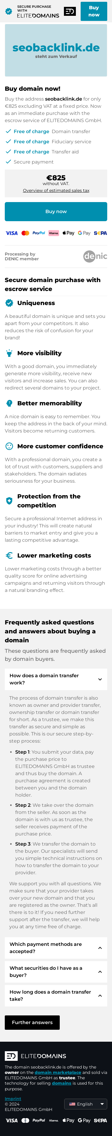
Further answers (32, 1022)
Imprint (13, 1098)
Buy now (93, 11)
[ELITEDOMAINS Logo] (56, 1056)
